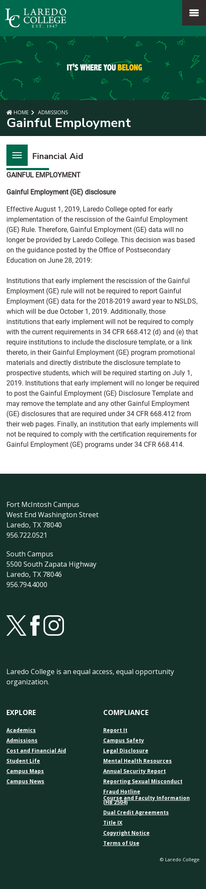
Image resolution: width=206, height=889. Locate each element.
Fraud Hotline (121, 792)
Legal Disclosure (125, 751)
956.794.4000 (26, 584)
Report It (115, 730)
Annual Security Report (134, 771)
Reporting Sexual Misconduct (143, 781)
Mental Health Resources (137, 761)
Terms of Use (121, 843)
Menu (14, 150)
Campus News (25, 781)
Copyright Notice (126, 833)
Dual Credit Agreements (136, 813)
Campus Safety (123, 740)
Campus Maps (25, 771)
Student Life (23, 761)
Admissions (52, 112)
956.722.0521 (26, 535)
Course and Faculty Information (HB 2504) (146, 800)
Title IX (112, 823)
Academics (21, 730)
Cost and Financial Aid (36, 751)
